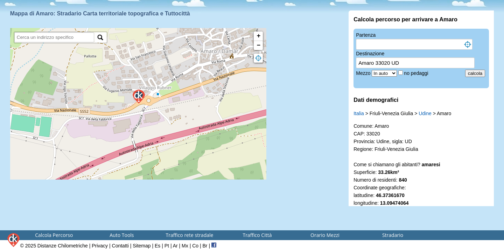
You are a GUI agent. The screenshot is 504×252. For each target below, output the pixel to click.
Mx (185, 245)
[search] (54, 37)
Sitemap (141, 245)
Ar (175, 245)
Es (157, 245)
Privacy (100, 245)
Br (205, 245)
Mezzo (364, 73)
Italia (359, 113)
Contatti (120, 245)
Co (195, 245)
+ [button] (259, 36)
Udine (425, 113)
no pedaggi (416, 73)
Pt (166, 245)
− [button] (259, 45)
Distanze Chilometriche (62, 245)
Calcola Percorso (54, 235)
